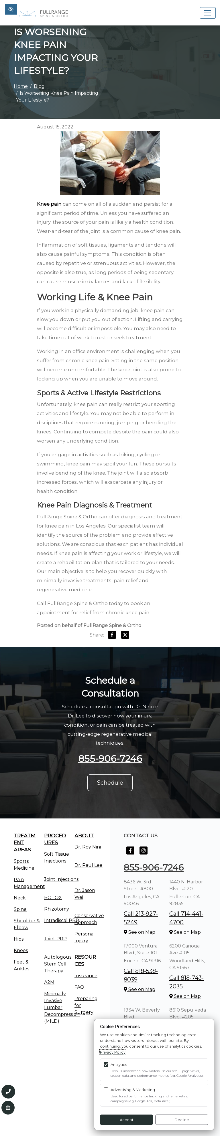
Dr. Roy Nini (87, 847)
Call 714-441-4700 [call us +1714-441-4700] (186, 918)
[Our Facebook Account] (130, 853)
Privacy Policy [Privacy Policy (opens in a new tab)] (112, 1052)
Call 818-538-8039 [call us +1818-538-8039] (141, 975)
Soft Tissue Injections (56, 857)
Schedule (110, 782)
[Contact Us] (8, 1108)
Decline (181, 1119)
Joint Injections (61, 879)
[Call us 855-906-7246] (8, 1092)
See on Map (139, 932)
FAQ (79, 987)
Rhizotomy (56, 909)
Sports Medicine (24, 865)
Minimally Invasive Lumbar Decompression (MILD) (62, 1007)
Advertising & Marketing (133, 1089)
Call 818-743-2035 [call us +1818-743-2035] (186, 982)
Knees (21, 950)
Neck (20, 898)
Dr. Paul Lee (88, 865)
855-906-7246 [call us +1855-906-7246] (110, 758)
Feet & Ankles (21, 965)
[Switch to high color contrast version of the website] (11, 9)
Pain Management (29, 883)
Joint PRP (55, 938)
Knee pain (49, 204)
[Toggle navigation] (208, 13)
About (84, 835)
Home (21, 86)
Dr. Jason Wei (84, 894)
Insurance (85, 975)
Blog (39, 86)
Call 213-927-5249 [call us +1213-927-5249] (141, 918)
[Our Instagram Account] (143, 853)
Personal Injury (84, 937)
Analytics (119, 1064)
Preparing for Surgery (86, 1005)
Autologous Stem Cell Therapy (57, 964)
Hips (18, 939)
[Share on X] (125, 636)
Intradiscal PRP (61, 920)
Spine (20, 909)
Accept (126, 1119)
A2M (49, 982)
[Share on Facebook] (112, 636)
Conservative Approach (89, 919)
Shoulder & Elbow (27, 924)
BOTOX (53, 897)
